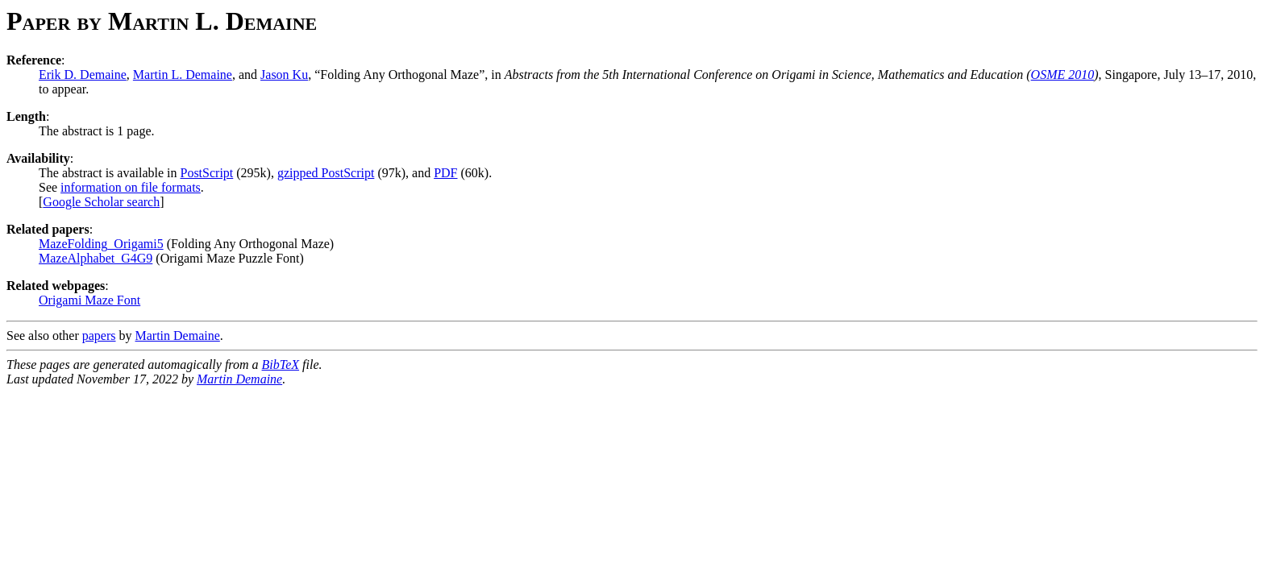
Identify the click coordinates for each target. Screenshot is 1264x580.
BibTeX (281, 364)
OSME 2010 (1063, 74)
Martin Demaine (177, 335)
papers (99, 335)
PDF (445, 173)
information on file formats (130, 187)
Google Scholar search (101, 202)
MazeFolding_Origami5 (101, 244)
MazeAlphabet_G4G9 (95, 258)
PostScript (206, 173)
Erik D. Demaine (83, 74)
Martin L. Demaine (182, 74)
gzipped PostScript (325, 173)
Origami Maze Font (89, 300)
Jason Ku (284, 74)
